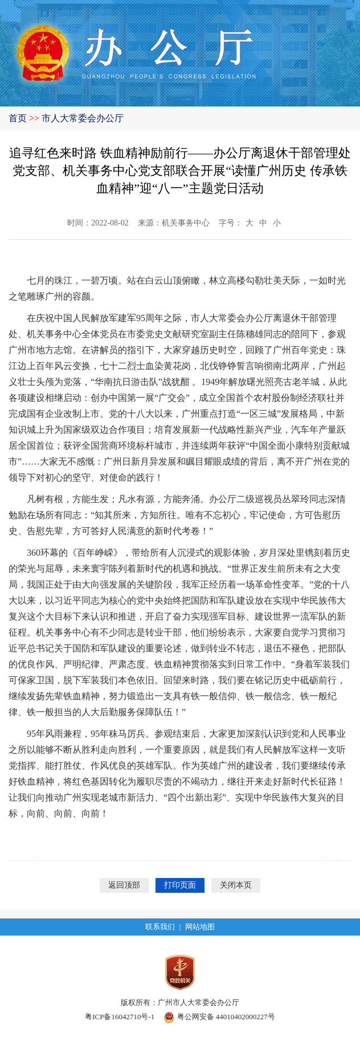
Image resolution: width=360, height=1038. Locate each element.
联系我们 (160, 926)
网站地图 (200, 926)
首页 (18, 118)
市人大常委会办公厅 (83, 118)
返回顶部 (124, 885)
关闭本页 (236, 885)
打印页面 (180, 885)
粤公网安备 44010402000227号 (219, 1016)
